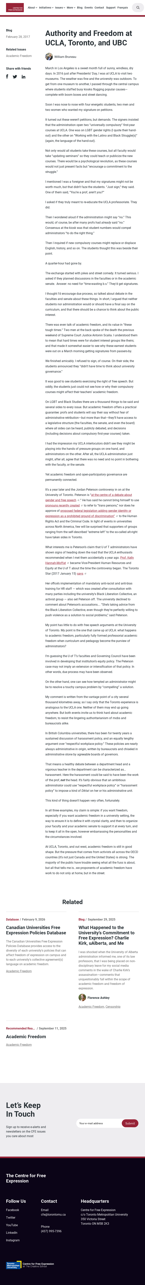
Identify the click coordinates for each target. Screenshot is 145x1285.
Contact (99, 7)
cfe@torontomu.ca (53, 1214)
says (82, 573)
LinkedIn (11, 1233)
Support (111, 7)
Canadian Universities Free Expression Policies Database (36, 930)
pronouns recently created (64, 505)
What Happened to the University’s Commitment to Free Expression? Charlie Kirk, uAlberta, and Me (107, 935)
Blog (80, 7)
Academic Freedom (19, 56)
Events (89, 7)
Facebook (12, 1210)
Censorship (113, 1006)
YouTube (12, 1225)
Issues (59, 7)
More (70, 7)
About (31, 7)
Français (122, 7)
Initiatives (45, 7)
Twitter (10, 1217)
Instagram (13, 1240)
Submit (130, 1123)
